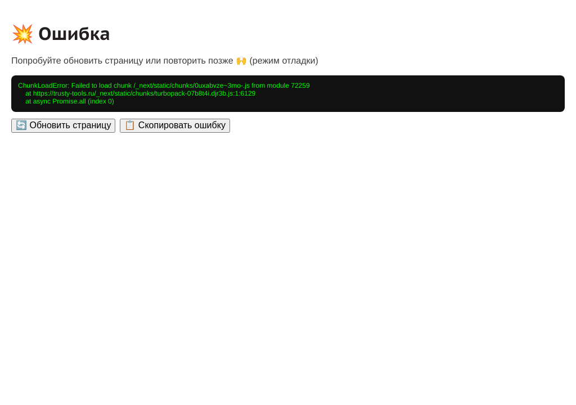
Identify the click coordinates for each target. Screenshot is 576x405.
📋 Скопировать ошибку (174, 125)
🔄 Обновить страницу (63, 125)
